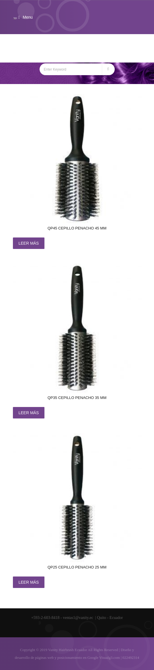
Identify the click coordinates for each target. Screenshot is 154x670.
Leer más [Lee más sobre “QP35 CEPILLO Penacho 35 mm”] (29, 412)
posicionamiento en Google (77, 657)
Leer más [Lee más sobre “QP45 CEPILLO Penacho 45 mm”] (29, 243)
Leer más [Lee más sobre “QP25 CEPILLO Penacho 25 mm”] (29, 582)
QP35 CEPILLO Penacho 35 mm (77, 398)
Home (58, 54)
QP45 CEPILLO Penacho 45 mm (77, 228)
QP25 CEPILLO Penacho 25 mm (77, 567)
